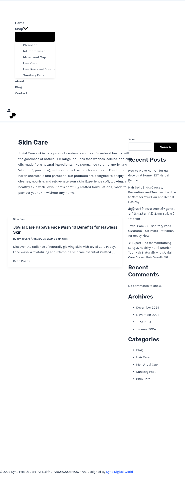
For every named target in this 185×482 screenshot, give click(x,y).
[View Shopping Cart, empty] (11, 117)
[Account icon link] (9, 111)
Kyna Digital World (119, 472)
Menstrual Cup (147, 364)
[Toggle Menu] (35, 37)
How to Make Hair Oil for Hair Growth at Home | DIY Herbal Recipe (149, 175)
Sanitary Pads (146, 372)
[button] (25, 29)
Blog (139, 350)
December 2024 (147, 307)
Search (132, 139)
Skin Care (19, 219)
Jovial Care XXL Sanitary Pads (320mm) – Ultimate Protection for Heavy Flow (151, 230)
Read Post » (21, 261)
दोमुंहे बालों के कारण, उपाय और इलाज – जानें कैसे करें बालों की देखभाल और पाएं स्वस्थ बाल (151, 214)
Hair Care (142, 357)
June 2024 (143, 322)
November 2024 (147, 315)
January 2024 (146, 329)
